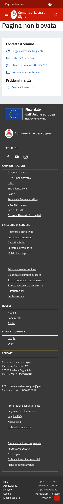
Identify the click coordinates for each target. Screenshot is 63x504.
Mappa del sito (11, 498)
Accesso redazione (51, 496)
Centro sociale (16, 296)
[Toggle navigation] (7, 14)
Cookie (7, 494)
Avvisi (11, 323)
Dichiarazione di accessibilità (24, 459)
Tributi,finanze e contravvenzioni (26, 280)
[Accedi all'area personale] (50, 4)
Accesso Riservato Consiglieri (24, 215)
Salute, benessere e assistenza (25, 285)
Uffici (11, 183)
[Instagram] (25, 156)
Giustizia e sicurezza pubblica (24, 275)
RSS (5, 482)
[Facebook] (8, 156)
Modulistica (14, 422)
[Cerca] (56, 15)
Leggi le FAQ (15, 416)
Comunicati (14, 318)
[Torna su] (57, 498)
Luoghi (11, 338)
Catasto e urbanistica (20, 248)
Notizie (12, 313)
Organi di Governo (18, 172)
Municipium (41, 494)
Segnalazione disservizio (21, 411)
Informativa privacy (19, 449)
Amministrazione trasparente (24, 443)
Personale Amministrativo (22, 199)
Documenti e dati (17, 205)
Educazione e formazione (22, 269)
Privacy (7, 490)
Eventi (11, 344)
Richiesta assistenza (19, 427)
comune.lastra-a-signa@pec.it (26, 386)
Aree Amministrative (20, 178)
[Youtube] (16, 156)
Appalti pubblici (16, 242)
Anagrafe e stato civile (20, 232)
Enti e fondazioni (17, 188)
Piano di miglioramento (21, 465)
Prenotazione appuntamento (24, 406)
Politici (11, 194)
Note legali (14, 454)
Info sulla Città (16, 210)
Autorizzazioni (16, 291)
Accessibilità (10, 486)
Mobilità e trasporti (19, 253)
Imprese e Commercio (20, 237)
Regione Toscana (14, 4)
